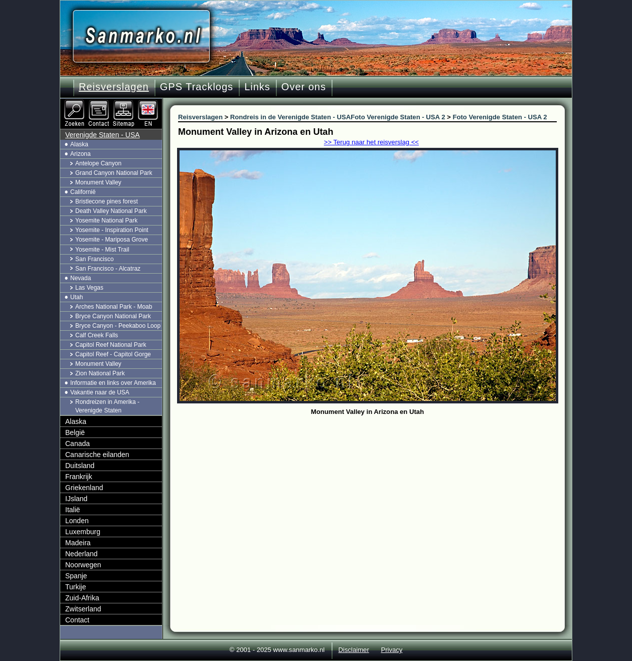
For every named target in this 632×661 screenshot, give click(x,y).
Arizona (80, 153)
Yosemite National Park (106, 220)
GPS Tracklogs (196, 86)
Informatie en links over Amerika (113, 382)
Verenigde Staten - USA (102, 135)
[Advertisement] (375, 493)
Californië (83, 191)
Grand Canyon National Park (113, 172)
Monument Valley (98, 182)
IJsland (76, 499)
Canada (77, 443)
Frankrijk (78, 477)
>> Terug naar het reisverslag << (371, 142)
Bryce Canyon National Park (113, 316)
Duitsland (79, 466)
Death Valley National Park (111, 210)
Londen (77, 521)
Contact (77, 620)
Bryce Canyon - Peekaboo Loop (118, 325)
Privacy (391, 649)
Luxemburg (82, 532)
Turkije (75, 587)
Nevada (80, 278)
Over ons (303, 86)
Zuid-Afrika (82, 598)
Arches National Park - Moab (113, 306)
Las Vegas (89, 287)
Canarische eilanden (97, 455)
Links (257, 86)
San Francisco (94, 259)
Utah (76, 297)
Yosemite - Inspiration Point (111, 230)
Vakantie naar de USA (99, 392)
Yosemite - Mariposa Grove (111, 239)
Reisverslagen (114, 86)
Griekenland (84, 488)
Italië (72, 510)
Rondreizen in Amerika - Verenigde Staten (107, 406)
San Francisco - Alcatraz (107, 268)
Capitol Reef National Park (110, 344)
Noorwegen (83, 565)
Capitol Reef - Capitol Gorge (113, 354)
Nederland (81, 554)
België (75, 432)
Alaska (79, 144)
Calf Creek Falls (96, 335)
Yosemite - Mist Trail (102, 249)
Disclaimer (354, 649)
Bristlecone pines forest (106, 201)
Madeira (78, 543)
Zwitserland (83, 609)
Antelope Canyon (98, 163)
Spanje (76, 576)
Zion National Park (100, 373)
